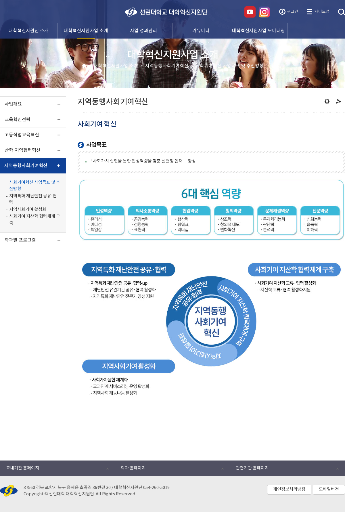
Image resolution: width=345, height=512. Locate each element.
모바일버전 (329, 489)
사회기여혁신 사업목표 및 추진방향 (229, 65)
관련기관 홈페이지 (284, 469)
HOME (84, 66)
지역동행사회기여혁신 (166, 65)
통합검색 (341, 12)
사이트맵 (322, 11)
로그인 (292, 11)
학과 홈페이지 (169, 469)
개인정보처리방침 (289, 489)
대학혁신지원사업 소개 (116, 65)
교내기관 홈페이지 (54, 469)
